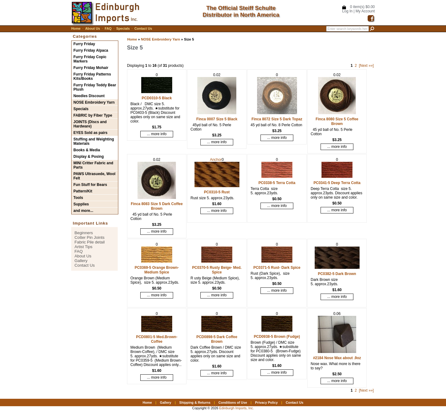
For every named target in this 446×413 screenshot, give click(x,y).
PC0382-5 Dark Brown (337, 274)
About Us (92, 28)
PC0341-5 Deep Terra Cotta (337, 183)
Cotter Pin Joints (90, 237)
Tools (78, 198)
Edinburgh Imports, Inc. (236, 408)
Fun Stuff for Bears (90, 185)
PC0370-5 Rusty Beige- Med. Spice (217, 269)
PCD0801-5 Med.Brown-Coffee (156, 339)
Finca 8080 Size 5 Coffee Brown (337, 121)
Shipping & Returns (195, 402)
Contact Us (143, 28)
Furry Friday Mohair (90, 68)
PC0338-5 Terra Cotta (276, 183)
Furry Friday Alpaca (90, 50)
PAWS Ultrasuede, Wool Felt (94, 176)
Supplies (81, 204)
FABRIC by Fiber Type (92, 115)
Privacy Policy (266, 402)
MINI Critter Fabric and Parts (93, 165)
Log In (347, 11)
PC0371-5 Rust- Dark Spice (276, 267)
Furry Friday (84, 44)
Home (76, 28)
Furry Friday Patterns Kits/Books (92, 76)
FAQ (108, 28)
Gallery (81, 260)
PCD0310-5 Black (157, 98)
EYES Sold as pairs (90, 133)
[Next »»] (366, 65)
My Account (365, 11)
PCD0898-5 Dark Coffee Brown (216, 339)
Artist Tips (84, 246)
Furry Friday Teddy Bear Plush (94, 87)
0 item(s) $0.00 (362, 7)
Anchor (216, 159)
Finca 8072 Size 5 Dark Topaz (276, 119)
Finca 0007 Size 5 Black (217, 119)
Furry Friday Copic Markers (90, 59)
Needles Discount (89, 96)
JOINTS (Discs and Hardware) (90, 124)
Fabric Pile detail (90, 242)
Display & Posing (88, 156)
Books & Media (86, 150)
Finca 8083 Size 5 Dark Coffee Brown (157, 206)
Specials (123, 28)
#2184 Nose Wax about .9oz (337, 358)
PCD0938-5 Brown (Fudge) (277, 336)
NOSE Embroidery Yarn (160, 39)
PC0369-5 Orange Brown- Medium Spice (157, 269)
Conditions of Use (232, 402)
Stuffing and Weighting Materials (93, 141)
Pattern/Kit (82, 191)
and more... (83, 211)
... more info (156, 134)
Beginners (84, 232)
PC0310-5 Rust (217, 192)
